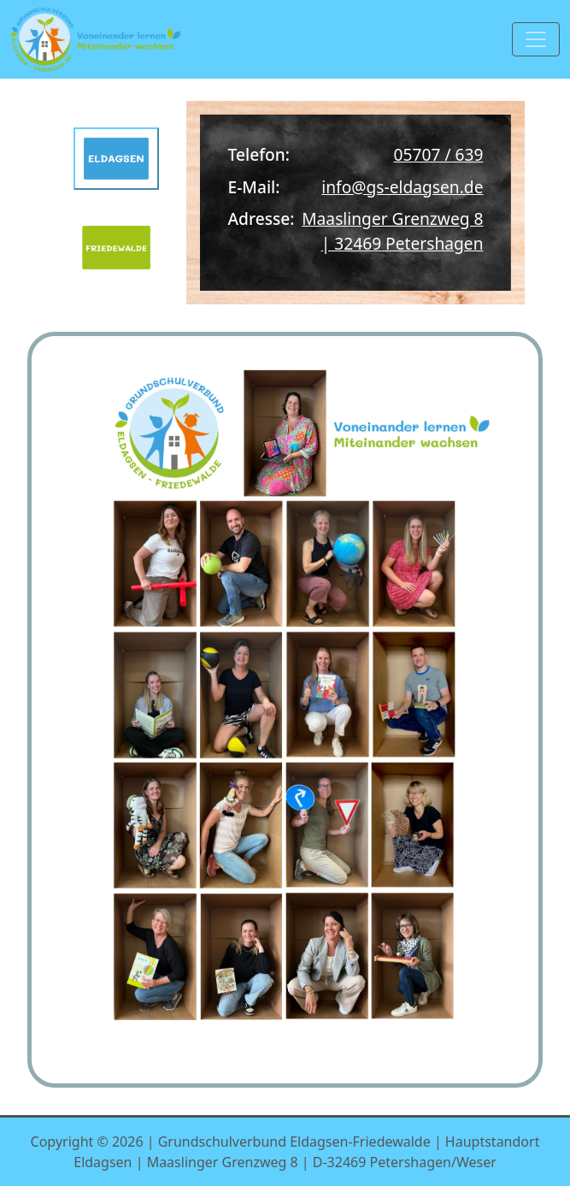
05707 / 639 (439, 154)
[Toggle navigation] (536, 39)
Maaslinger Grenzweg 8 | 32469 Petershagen (392, 231)
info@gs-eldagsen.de (402, 186)
